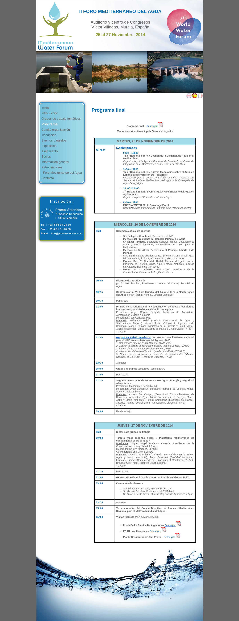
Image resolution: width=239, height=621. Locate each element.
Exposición (49, 146)
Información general (55, 162)
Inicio (45, 108)
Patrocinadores (51, 167)
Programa (49, 124)
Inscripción (48, 135)
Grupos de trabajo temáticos (61, 118)
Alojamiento (49, 151)
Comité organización (55, 129)
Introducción (49, 113)
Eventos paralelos (53, 140)
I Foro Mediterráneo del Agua (61, 172)
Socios (46, 156)
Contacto (47, 178)
